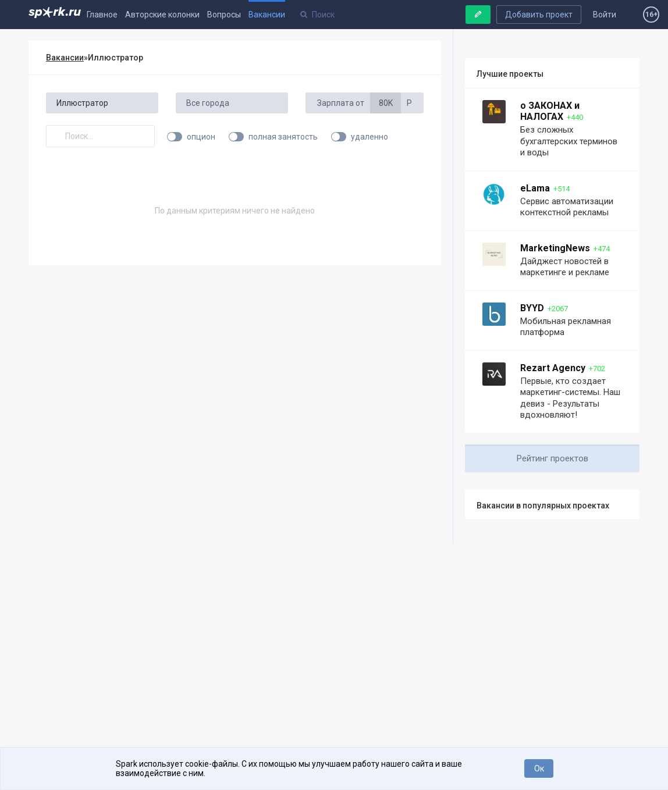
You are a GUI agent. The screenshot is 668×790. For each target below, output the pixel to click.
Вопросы (224, 14)
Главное (102, 14)
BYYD (532, 308)
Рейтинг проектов (552, 458)
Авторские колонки (162, 14)
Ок (539, 768)
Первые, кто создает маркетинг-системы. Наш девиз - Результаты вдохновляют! (570, 398)
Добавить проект (539, 14)
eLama (535, 188)
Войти (604, 14)
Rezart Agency (552, 367)
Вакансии (266, 14)
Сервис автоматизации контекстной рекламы (566, 207)
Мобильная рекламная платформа (565, 327)
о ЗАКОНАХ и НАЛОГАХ (550, 111)
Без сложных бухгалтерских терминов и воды (568, 141)
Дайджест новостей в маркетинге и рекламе (564, 267)
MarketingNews (555, 248)
